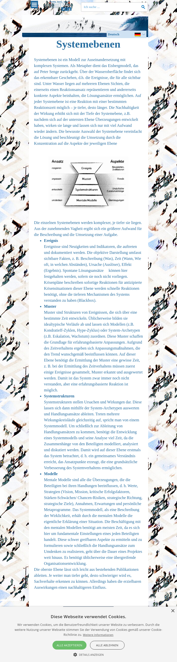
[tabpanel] (88, 102)
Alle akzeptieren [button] (69, 645)
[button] (88, 654)
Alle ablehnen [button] (107, 645)
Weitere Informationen (98, 635)
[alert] (88, 634)
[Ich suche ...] (114, 7)
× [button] (173, 611)
